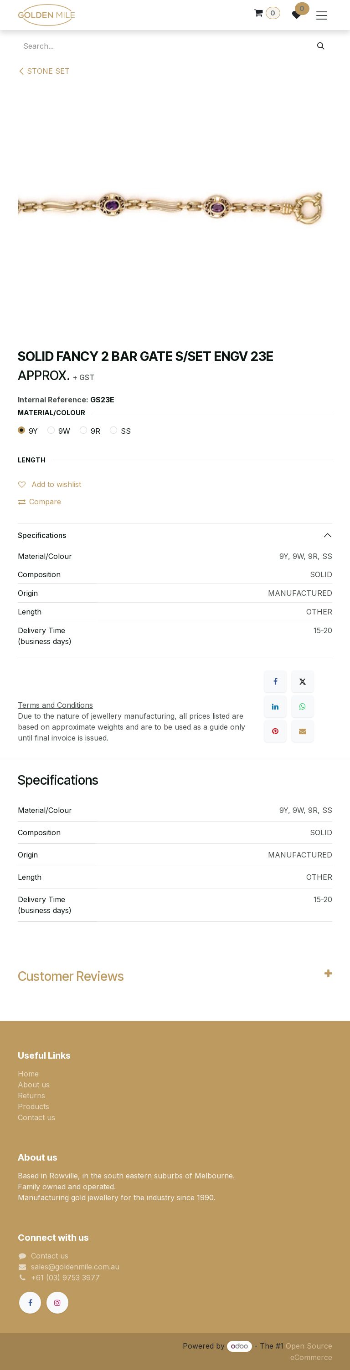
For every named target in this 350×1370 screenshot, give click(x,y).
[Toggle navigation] (321, 15)
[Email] (303, 731)
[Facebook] (275, 681)
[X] (303, 681)
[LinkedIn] (275, 706)
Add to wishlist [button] (49, 484)
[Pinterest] (275, 731)
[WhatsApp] (303, 706)
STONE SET (44, 71)
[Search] (320, 46)
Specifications (42, 535)
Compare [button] (39, 501)
